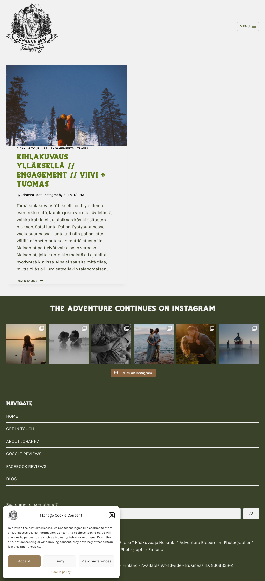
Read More (30, 281)
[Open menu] (248, 26)
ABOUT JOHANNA (23, 441)
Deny (59, 561)
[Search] (251, 513)
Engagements (62, 148)
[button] (111, 515)
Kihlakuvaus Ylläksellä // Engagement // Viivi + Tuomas (61, 170)
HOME (12, 416)
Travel (83, 148)
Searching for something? (32, 504)
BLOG (11, 478)
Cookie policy (61, 572)
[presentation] (66, 105)
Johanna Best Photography (41, 195)
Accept (24, 561)
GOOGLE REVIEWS (23, 453)
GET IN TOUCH (20, 428)
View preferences (97, 561)
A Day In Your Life (32, 148)
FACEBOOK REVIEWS (26, 466)
